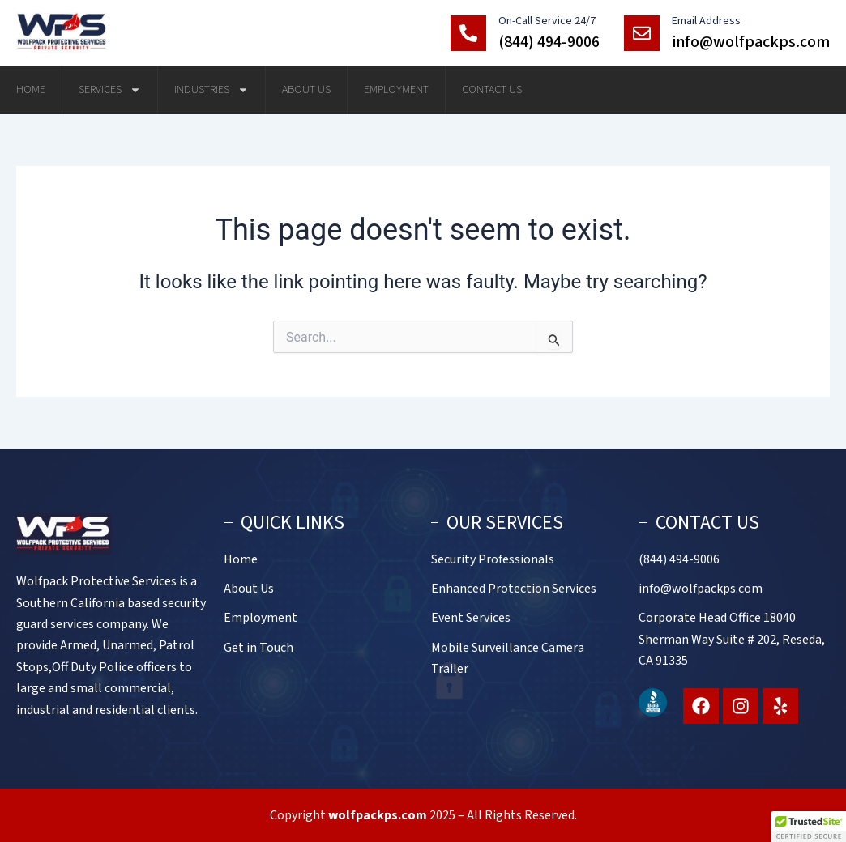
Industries (211, 90)
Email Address (706, 21)
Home (30, 90)
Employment (396, 90)
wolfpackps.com (377, 815)
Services (110, 90)
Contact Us (492, 90)
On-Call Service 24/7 (547, 21)
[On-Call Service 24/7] (468, 33)
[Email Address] (642, 33)
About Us (306, 90)
